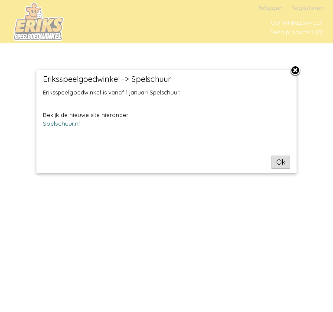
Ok (280, 162)
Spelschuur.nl (61, 123)
